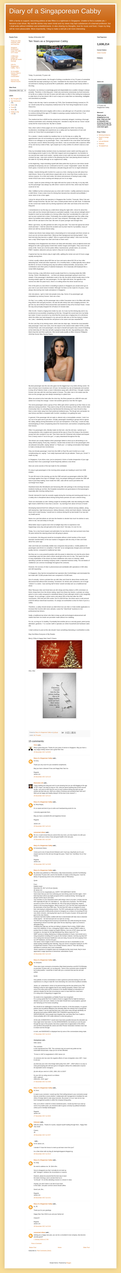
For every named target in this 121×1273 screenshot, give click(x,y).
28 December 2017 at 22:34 (42, 1226)
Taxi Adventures (16, 101)
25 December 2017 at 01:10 (42, 777)
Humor (13, 105)
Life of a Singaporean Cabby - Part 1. (15, 66)
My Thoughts (37, 735)
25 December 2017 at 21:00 (42, 839)
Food (12, 107)
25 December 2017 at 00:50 (42, 752)
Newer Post (32, 1247)
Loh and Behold (103, 141)
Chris (35, 745)
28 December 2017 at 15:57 (42, 1135)
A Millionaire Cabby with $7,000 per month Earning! (16, 58)
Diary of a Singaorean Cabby (43, 758)
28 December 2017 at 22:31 (42, 1198)
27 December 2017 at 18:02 (42, 1116)
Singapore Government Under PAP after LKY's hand (16, 50)
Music (12, 109)
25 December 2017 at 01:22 (42, 796)
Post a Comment (36, 1243)
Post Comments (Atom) (44, 1250)
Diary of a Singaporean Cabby (55, 11)
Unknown (37, 1122)
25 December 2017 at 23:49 (42, 864)
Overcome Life (38, 783)
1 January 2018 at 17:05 (41, 1239)
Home (60, 1247)
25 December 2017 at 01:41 (42, 826)
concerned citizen (39, 832)
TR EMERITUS (103, 146)
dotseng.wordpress (104, 135)
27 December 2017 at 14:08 (42, 1082)
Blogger (68, 1263)
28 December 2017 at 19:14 (42, 1154)
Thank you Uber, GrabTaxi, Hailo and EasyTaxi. (16, 42)
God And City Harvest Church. (16, 80)
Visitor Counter (101, 53)
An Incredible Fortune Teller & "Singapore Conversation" (16, 74)
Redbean (101, 143)
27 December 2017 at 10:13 (42, 1034)
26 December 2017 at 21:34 (42, 954)
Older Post (86, 1247)
